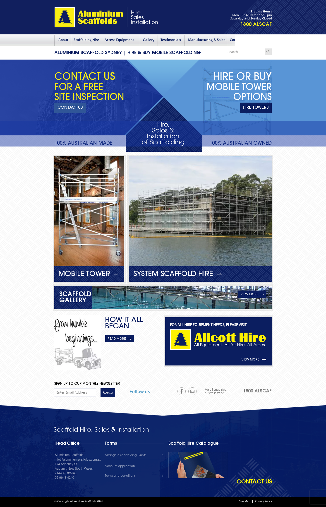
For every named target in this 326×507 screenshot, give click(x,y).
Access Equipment (119, 39)
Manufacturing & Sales (206, 39)
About (63, 39)
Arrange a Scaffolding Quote (126, 455)
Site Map (244, 501)
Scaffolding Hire (86, 39)
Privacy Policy (263, 501)
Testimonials (171, 39)
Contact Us (239, 39)
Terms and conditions (120, 475)
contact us (254, 482)
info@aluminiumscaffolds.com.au (78, 459)
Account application (120, 466)
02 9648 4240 (64, 477)
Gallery (148, 39)
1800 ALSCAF (256, 24)
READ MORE (117, 338)
